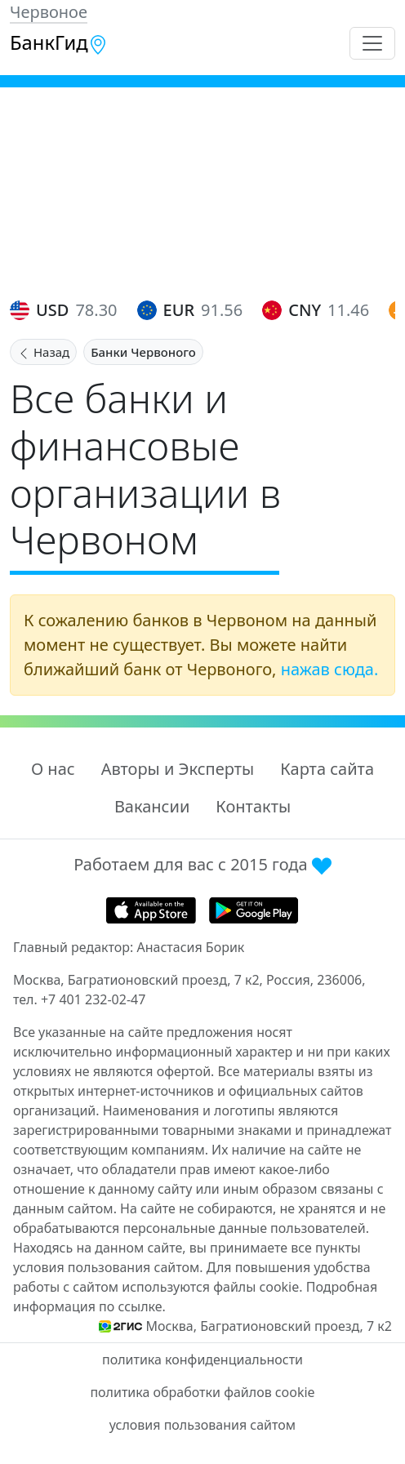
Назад (43, 352)
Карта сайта (327, 769)
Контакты (253, 806)
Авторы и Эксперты (178, 769)
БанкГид (59, 42)
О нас (53, 769)
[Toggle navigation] (372, 43)
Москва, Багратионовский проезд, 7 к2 (268, 1326)
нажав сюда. (330, 669)
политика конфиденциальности (202, 1359)
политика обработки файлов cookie (202, 1392)
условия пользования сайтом (202, 1425)
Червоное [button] (48, 12)
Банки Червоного (143, 352)
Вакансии (151, 806)
